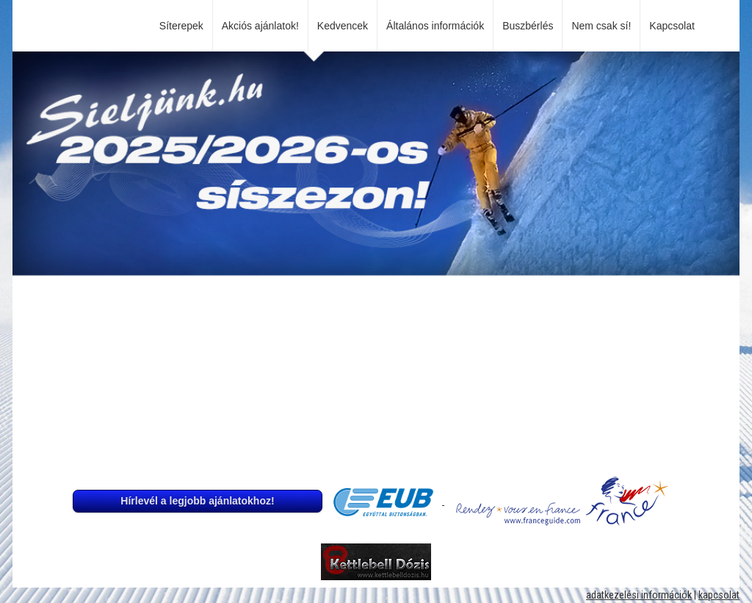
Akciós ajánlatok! (260, 26)
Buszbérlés (527, 26)
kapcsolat (719, 595)
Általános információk (435, 26)
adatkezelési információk (639, 595)
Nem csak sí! (601, 26)
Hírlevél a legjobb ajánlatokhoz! (197, 501)
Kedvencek (342, 26)
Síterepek (181, 26)
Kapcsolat (674, 26)
